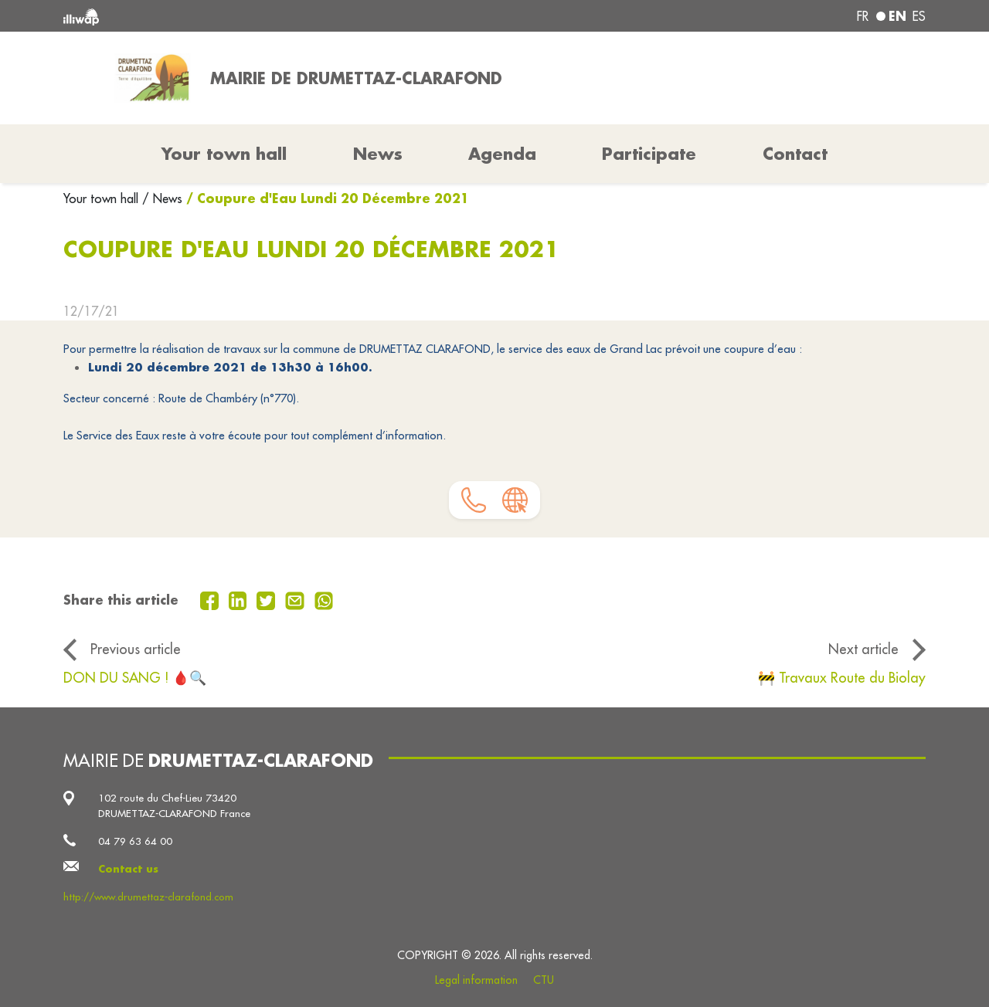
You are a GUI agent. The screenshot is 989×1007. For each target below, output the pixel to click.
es (919, 16)
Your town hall (102, 198)
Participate (649, 153)
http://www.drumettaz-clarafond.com (148, 897)
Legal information (476, 980)
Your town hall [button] (224, 153)
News (378, 153)
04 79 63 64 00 (135, 841)
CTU (543, 980)
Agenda (502, 153)
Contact (795, 153)
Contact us (128, 868)
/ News (162, 198)
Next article (863, 649)
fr (862, 16)
